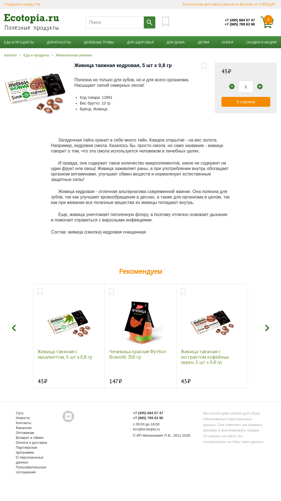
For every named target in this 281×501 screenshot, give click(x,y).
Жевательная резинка (74, 55)
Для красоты (59, 42)
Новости (23, 418)
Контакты (23, 423)
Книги (227, 42)
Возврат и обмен (30, 438)
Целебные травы (99, 42)
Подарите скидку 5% (22, 4)
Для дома (175, 42)
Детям (203, 42)
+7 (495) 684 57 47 (240, 20)
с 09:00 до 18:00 (146, 424)
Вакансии (24, 428)
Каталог (10, 55)
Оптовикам (25, 433)
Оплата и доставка (31, 442)
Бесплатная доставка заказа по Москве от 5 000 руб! (229, 4)
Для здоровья (140, 42)
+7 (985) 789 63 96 (240, 24)
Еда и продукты (19, 42)
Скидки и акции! (261, 42)
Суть (20, 413)
